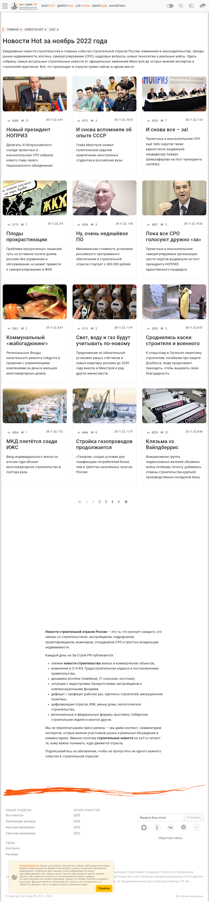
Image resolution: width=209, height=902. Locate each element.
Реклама (12, 854)
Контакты (13, 848)
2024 (76, 821)
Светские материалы (21, 833)
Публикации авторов (20, 821)
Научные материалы (20, 827)
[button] (5, 6)
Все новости (14, 815)
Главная (13, 29)
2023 (76, 827)
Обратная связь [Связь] (170, 838)
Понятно (104, 888)
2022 (52, 29)
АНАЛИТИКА (117, 5)
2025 (76, 815)
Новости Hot (34, 29)
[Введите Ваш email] (161, 817)
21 (24, 120)
